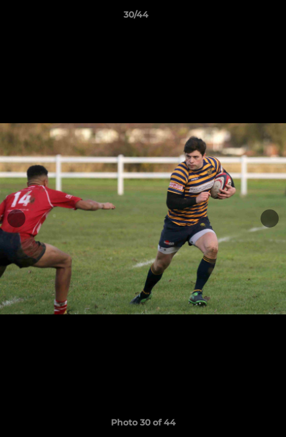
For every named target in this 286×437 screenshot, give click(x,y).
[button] (242, 17)
